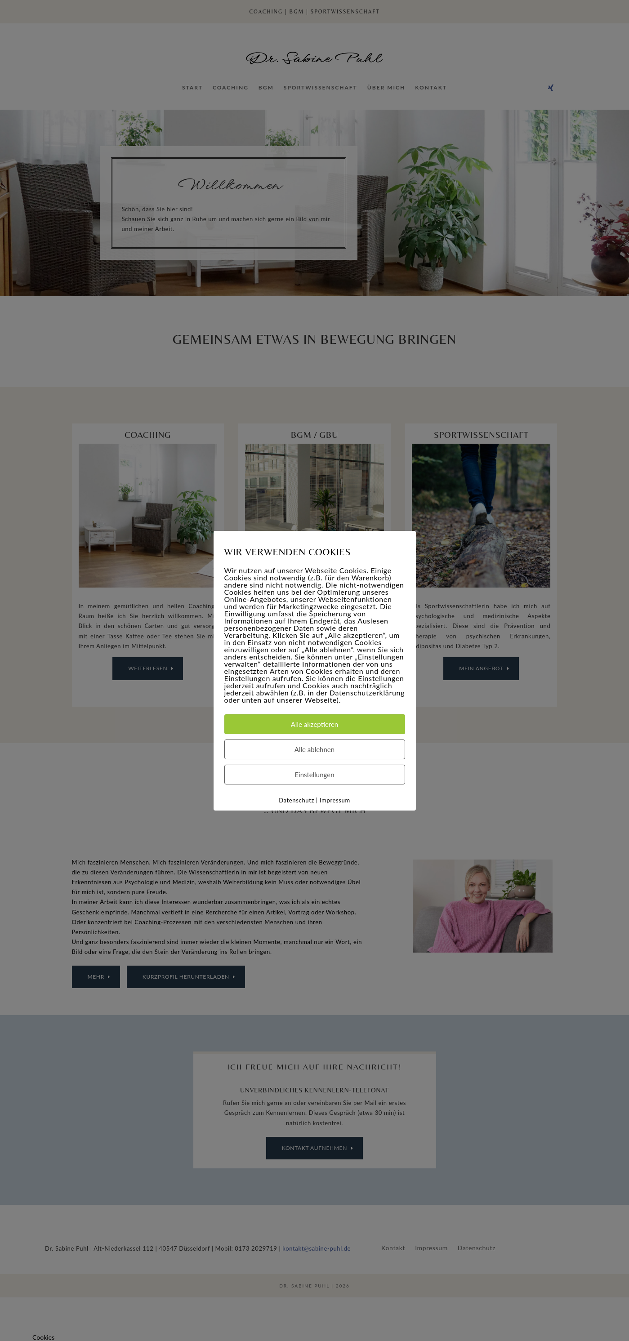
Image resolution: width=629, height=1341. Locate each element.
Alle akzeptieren (315, 724)
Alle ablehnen (314, 749)
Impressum (335, 799)
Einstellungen (314, 774)
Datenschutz (296, 799)
